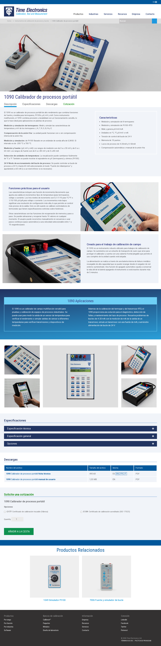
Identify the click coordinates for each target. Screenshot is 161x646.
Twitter (123, 627)
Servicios (108, 14)
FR (121, 474)
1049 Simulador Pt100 (54, 600)
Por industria (8, 627)
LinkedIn (124, 620)
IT (125, 474)
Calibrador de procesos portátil (28, 474)
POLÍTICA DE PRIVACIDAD (143, 641)
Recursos (122, 14)
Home (9, 21)
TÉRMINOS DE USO (127, 641)
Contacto (150, 14)
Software (7, 630)
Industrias (93, 14)
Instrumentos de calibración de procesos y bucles (32, 21)
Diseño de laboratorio (51, 630)
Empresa (136, 14)
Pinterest (124, 630)
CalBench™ (47, 620)
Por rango (7, 620)
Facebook (124, 623)
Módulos (46, 627)
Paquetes (46, 623)
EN (117, 474)
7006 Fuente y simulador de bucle (106, 600)
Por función (8, 623)
